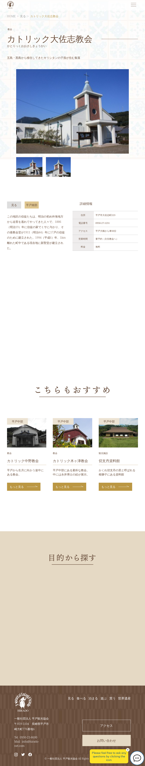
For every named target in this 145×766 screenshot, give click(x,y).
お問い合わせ (106, 740)
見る (23, 16)
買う (112, 698)
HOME (11, 16)
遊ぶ (103, 698)
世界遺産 (124, 698)
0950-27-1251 (103, 223)
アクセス (106, 725)
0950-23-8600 (28, 737)
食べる (81, 698)
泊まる (93, 698)
